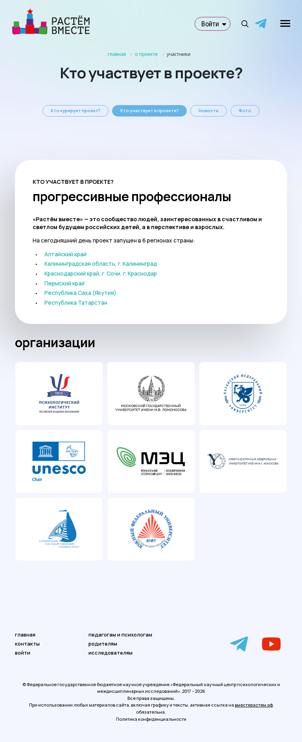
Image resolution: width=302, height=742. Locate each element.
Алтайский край (65, 254)
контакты (27, 643)
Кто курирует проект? (75, 110)
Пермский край (64, 283)
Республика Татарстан (75, 302)
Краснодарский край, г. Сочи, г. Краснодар (100, 273)
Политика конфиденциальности (151, 719)
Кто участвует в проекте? (149, 110)
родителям (102, 643)
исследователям (110, 652)
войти (22, 652)
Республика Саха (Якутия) (80, 292)
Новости (209, 110)
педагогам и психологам (120, 634)
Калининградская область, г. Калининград (100, 263)
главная (25, 634)
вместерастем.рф (254, 705)
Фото (245, 110)
